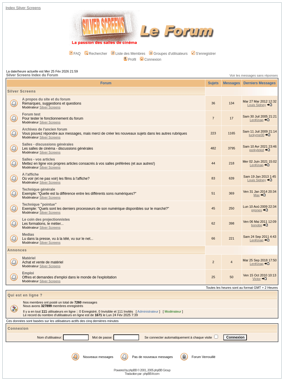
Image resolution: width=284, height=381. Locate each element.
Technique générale (38, 189)
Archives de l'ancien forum (44, 129)
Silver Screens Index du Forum (32, 75)
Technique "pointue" (39, 204)
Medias (28, 234)
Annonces (17, 250)
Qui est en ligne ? (25, 295)
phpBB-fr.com (151, 373)
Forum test (31, 114)
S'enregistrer (203, 54)
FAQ (75, 54)
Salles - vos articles (38, 159)
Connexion (150, 59)
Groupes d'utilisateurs (168, 54)
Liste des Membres (128, 54)
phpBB (132, 370)
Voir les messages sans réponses (253, 75)
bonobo (256, 225)
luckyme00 (257, 135)
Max (257, 195)
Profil (130, 59)
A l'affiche (30, 174)
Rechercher (96, 54)
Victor (256, 279)
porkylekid (256, 150)
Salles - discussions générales (47, 144)
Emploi (28, 273)
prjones (256, 210)
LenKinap (257, 120)
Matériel (28, 258)
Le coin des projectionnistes (46, 219)
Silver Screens (21, 91)
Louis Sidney (256, 105)
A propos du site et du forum (46, 99)
